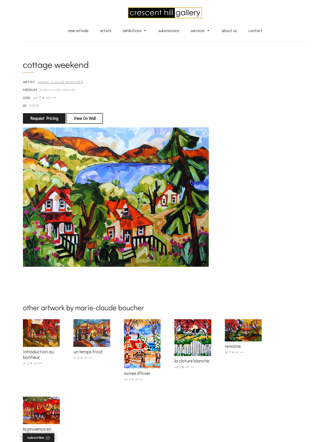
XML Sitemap (183, 413)
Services (200, 30)
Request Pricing (44, 118)
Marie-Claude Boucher (60, 82)
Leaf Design (190, 432)
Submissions (168, 30)
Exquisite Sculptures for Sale (194, 376)
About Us (229, 30)
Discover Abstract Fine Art (192, 382)
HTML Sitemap (184, 419)
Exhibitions (135, 30)
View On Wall (85, 118)
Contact (255, 30)
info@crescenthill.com (115, 368)
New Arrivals (78, 30)
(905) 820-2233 (109, 362)
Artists (105, 30)
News (176, 406)
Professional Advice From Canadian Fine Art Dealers (200, 391)
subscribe (260, 383)
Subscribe (39, 438)
